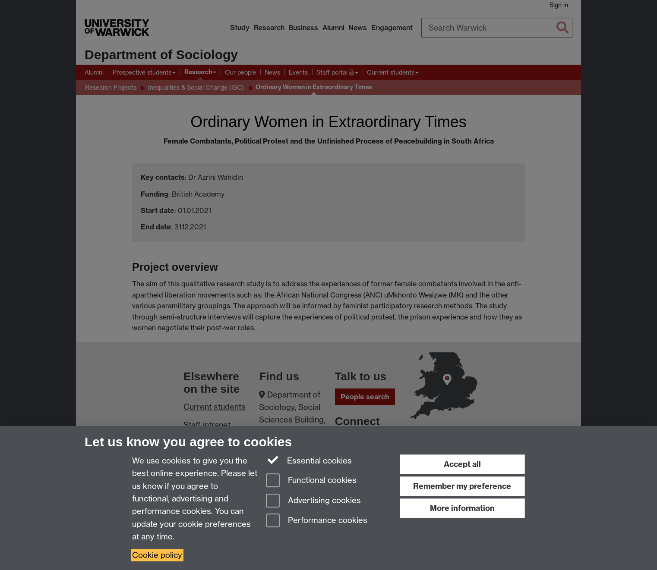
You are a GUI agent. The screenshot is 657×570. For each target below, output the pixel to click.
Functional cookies (311, 481)
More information (462, 508)
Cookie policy (157, 555)
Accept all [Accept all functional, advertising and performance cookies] (462, 464)
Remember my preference (462, 486)
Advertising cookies (313, 501)
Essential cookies (309, 460)
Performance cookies (316, 521)
